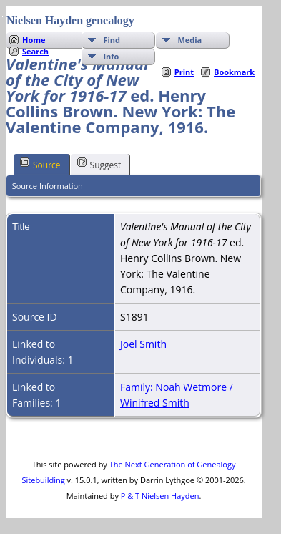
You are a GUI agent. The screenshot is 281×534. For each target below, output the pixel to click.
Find (111, 39)
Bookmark (234, 72)
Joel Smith (143, 344)
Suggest (99, 164)
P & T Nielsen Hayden (160, 495)
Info (111, 56)
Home (34, 39)
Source (40, 164)
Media (189, 39)
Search (35, 51)
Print (184, 72)
